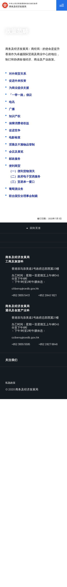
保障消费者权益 (19, 123)
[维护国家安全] (11, 277)
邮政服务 (14, 158)
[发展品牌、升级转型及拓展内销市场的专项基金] (55, 288)
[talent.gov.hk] (40, 303)
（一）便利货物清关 (22, 171)
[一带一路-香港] (26, 279)
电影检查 (14, 137)
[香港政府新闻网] (11, 314)
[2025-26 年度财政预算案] (55, 251)
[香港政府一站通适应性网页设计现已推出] (55, 303)
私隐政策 (10, 570)
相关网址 (11, 450)
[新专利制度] (26, 303)
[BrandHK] (18, 562)
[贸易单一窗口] (55, 277)
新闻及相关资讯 (16, 390)
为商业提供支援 (19, 87)
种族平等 (11, 420)
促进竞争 (14, 130)
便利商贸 (14, 165)
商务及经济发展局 (17, 478)
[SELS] (26, 288)
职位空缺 (11, 430)
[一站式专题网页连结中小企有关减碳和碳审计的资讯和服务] (11, 242)
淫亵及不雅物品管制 (22, 144)
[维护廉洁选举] (26, 242)
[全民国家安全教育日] (55, 270)
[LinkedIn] (50, 538)
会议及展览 (16, 151)
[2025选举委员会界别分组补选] (11, 251)
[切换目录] (61, 5)
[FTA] (40, 286)
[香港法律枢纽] (11, 305)
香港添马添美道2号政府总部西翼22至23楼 (35, 488)
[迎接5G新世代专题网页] (11, 295)
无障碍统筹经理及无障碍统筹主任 (28, 410)
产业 (8, 360)
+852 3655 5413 (21, 516)
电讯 (12, 102)
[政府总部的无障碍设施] (40, 313)
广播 (12, 109)
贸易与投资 (13, 370)
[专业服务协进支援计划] (26, 295)
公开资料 (11, 400)
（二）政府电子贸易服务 (24, 176)
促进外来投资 (17, 80)
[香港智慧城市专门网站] (40, 260)
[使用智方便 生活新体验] (55, 295)
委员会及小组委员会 (19, 380)
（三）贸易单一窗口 (22, 181)
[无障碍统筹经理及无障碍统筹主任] (26, 313)
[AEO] (11, 286)
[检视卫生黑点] (40, 251)
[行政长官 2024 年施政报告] (26, 260)
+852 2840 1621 (47, 516)
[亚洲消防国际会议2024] (11, 270)
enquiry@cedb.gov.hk (25, 509)
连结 (53, 465)
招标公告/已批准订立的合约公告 (27, 440)
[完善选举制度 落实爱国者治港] (40, 270)
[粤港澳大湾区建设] (40, 278)
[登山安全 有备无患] (55, 242)
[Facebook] (59, 538)
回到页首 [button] (35, 228)
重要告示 (11, 459)
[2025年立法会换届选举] (40, 242)
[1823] (55, 314)
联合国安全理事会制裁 (23, 195)
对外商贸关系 (17, 73)
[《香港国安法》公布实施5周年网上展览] (55, 260)
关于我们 (11, 330)
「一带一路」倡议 (20, 94)
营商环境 (11, 340)
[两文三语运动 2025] (26, 251)
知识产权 (14, 116)
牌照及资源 (13, 350)
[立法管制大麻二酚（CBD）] (26, 270)
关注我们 (11, 538)
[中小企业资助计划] (40, 296)
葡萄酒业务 (16, 188)
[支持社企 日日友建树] (11, 260)
